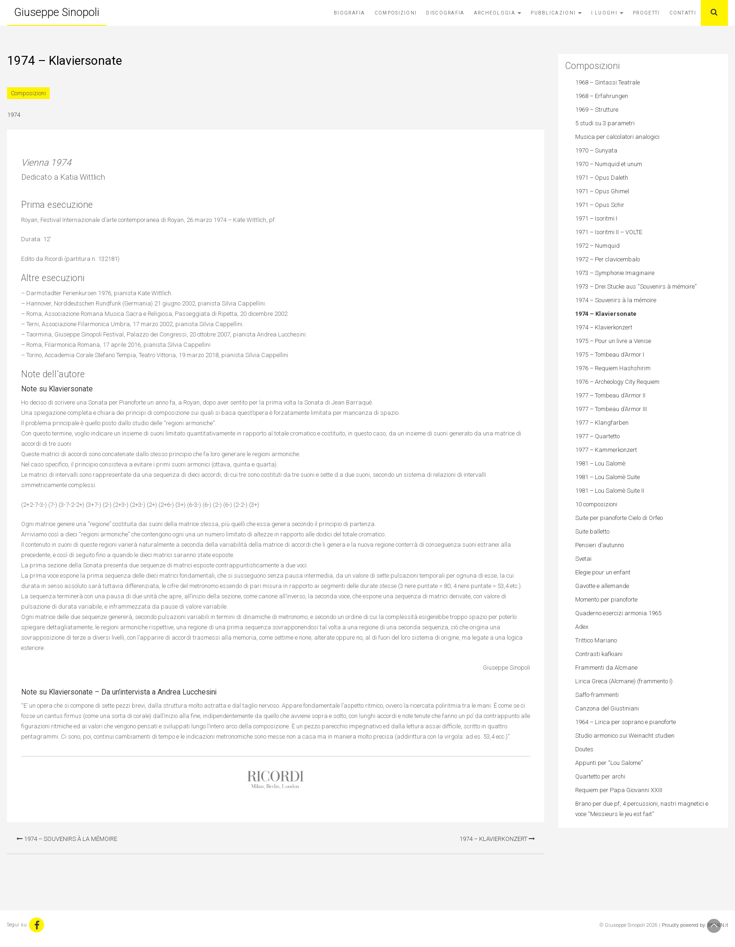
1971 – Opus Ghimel (602, 191)
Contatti (682, 12)
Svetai (583, 558)
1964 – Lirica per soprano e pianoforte (625, 722)
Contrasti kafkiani (598, 653)
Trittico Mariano (596, 640)
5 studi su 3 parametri (605, 123)
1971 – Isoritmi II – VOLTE (608, 232)
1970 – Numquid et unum (608, 164)
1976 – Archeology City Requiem (617, 381)
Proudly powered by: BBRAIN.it (695, 925)
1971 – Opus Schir (599, 204)
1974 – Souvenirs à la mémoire (66, 838)
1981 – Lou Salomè (600, 463)
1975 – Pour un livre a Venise (613, 340)
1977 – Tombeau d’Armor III (611, 408)
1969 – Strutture (596, 109)
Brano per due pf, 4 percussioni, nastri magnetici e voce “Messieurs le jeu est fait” (641, 808)
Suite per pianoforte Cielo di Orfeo (619, 517)
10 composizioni (596, 504)
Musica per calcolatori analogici (617, 136)
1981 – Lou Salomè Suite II (609, 490)
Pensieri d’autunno (599, 545)
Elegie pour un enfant (602, 572)
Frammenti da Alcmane (606, 667)
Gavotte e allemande (602, 585)
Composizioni (396, 12)
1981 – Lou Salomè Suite (607, 477)
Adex (581, 626)
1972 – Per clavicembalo (607, 259)
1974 (13, 114)
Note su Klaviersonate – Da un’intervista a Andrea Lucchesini (119, 692)
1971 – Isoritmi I (596, 218)
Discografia (445, 12)
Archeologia (498, 12)
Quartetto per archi (600, 776)
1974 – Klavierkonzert (497, 838)
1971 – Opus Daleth (601, 177)
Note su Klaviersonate (57, 389)
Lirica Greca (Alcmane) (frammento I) (624, 681)
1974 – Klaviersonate (606, 313)
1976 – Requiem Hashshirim (613, 368)
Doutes (584, 749)
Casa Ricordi (276, 780)
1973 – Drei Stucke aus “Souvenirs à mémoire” (636, 286)
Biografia (349, 12)
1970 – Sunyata (596, 150)
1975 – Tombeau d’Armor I (609, 354)
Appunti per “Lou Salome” (609, 762)
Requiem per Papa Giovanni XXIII (618, 790)
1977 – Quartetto (597, 436)
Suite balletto (592, 531)
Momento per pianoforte (606, 599)
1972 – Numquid (597, 245)
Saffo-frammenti (597, 694)
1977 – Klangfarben (602, 422)
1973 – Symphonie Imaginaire (614, 272)
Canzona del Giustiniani (607, 708)
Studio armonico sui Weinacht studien (625, 735)
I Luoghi (607, 12)
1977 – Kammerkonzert (606, 449)
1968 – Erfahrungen (601, 95)
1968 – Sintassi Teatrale (607, 82)
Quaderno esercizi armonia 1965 (618, 613)
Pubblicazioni (556, 12)
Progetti (646, 12)
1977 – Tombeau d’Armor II (610, 395)
